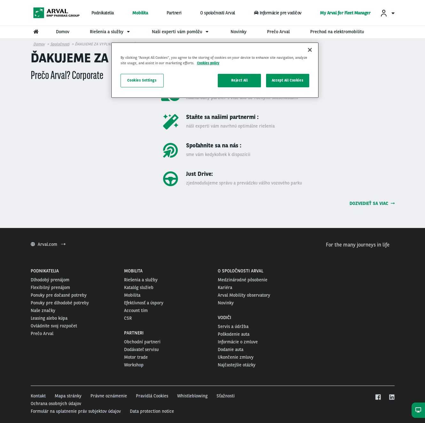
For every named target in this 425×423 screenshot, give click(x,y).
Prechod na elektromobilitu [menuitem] (337, 31)
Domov (39, 44)
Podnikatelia (102, 12)
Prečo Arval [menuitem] (278, 31)
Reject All (239, 80)
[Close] (310, 50)
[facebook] (378, 397)
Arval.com (48, 244)
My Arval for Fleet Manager (345, 12)
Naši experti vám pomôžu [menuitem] (181, 31)
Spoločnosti (59, 44)
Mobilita (140, 12)
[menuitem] (387, 13)
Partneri (174, 12)
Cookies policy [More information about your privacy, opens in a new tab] (208, 63)
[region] (215, 70)
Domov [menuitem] (62, 31)
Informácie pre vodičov (277, 12)
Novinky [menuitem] (239, 31)
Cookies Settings (141, 80)
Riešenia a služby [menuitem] (110, 31)
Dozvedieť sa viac (372, 203)
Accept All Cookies (287, 80)
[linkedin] (392, 397)
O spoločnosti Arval (217, 12)
